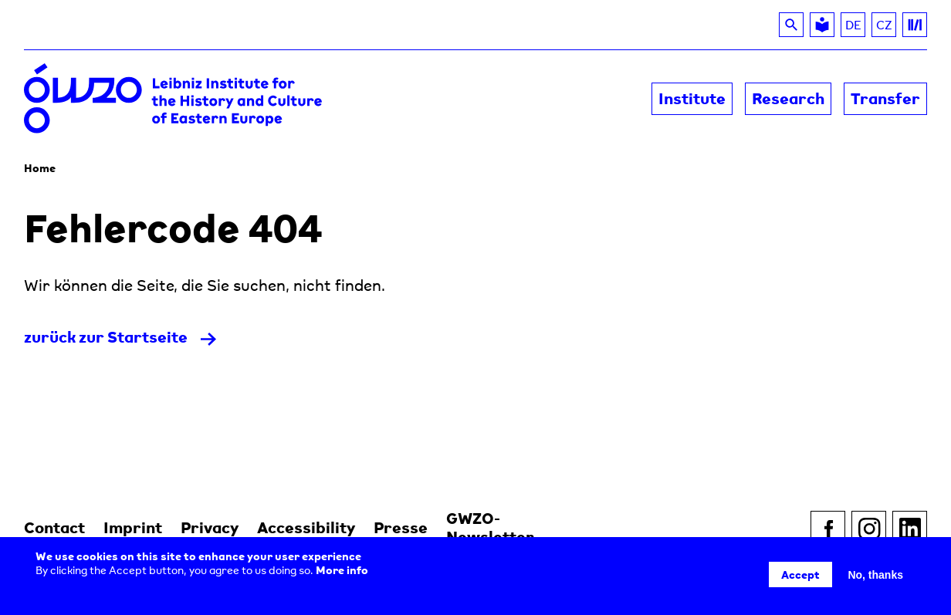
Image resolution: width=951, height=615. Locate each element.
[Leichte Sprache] (822, 24)
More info (342, 569)
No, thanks (875, 575)
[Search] (791, 24)
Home (40, 167)
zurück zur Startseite (106, 336)
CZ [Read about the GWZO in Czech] (886, 27)
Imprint (132, 527)
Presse (401, 527)
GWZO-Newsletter (490, 527)
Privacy (210, 527)
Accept (800, 574)
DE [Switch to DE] (853, 24)
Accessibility (306, 527)
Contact (54, 527)
